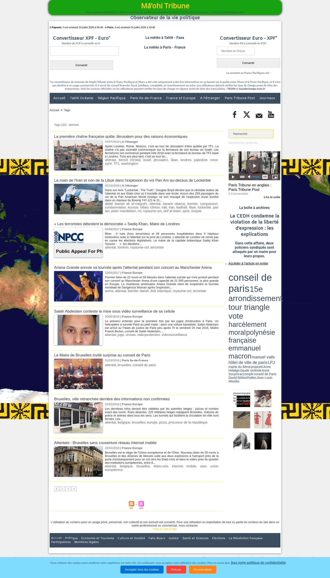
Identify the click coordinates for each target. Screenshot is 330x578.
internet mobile (166, 476)
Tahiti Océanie (82, 98)
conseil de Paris (233, 287)
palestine (187, 159)
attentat (110, 159)
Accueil (59, 98)
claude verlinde (259, 285)
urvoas (127, 344)
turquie (173, 215)
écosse (129, 212)
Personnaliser (203, 569)
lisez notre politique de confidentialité (258, 562)
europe (146, 432)
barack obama (174, 208)
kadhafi (172, 212)
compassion (210, 208)
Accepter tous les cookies (142, 569)
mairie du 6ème (236, 285)
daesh (140, 300)
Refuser (176, 569)
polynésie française (265, 279)
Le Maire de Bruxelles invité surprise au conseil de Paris (107, 365)
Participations (245, 548)
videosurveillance (166, 344)
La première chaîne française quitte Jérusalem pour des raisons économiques (128, 136)
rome (199, 159)
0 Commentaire (236, 191)
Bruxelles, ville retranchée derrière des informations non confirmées (118, 408)
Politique (68, 548)
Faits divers (142, 548)
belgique (121, 432)
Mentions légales (267, 548)
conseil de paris (140, 375)
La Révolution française (218, 548)
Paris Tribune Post (240, 98)
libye (182, 212)
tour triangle (260, 275)
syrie (207, 159)
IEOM (231, 88)
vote (272, 275)
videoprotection (144, 344)
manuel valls (258, 283)
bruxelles (122, 375)
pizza (156, 432)
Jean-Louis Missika (256, 287)
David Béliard (242, 287)
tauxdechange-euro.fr (252, 88)
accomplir (276, 285)
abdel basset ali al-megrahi (126, 208)
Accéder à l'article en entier (243, 261)
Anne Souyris (269, 285)
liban (165, 159)
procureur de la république (179, 432)
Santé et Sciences (174, 548)
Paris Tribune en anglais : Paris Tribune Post (251, 186)
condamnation (114, 212)
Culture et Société (120, 548)
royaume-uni (134, 215)
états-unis (148, 476)
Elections (194, 548)
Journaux (267, 98)
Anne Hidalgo (251, 285)
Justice (156, 548)
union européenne (197, 476)
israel (141, 159)
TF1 (215, 159)
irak (157, 212)
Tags (67, 110)
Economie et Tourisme (90, 548)
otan (180, 476)
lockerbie (192, 212)
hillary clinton (144, 212)
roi (122, 215)
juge (119, 344)
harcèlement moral (240, 279)
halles (248, 287)
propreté (244, 285)
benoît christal (126, 159)
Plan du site (160, 539)
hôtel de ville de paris (271, 283)
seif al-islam (151, 215)
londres (175, 159)
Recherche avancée (241, 142)
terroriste (151, 252)
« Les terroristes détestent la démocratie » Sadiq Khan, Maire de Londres (123, 228)
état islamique (155, 300)
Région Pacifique (112, 98)
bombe (193, 208)
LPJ (229, 285)
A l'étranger (210, 98)
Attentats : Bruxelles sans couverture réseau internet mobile (111, 452)
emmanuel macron (240, 282)
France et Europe (181, 98)
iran (163, 212)
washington (112, 163)
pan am (205, 212)
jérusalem (153, 159)
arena (108, 300)
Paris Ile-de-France (146, 98)
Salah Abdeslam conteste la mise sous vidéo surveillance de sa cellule (121, 321)
